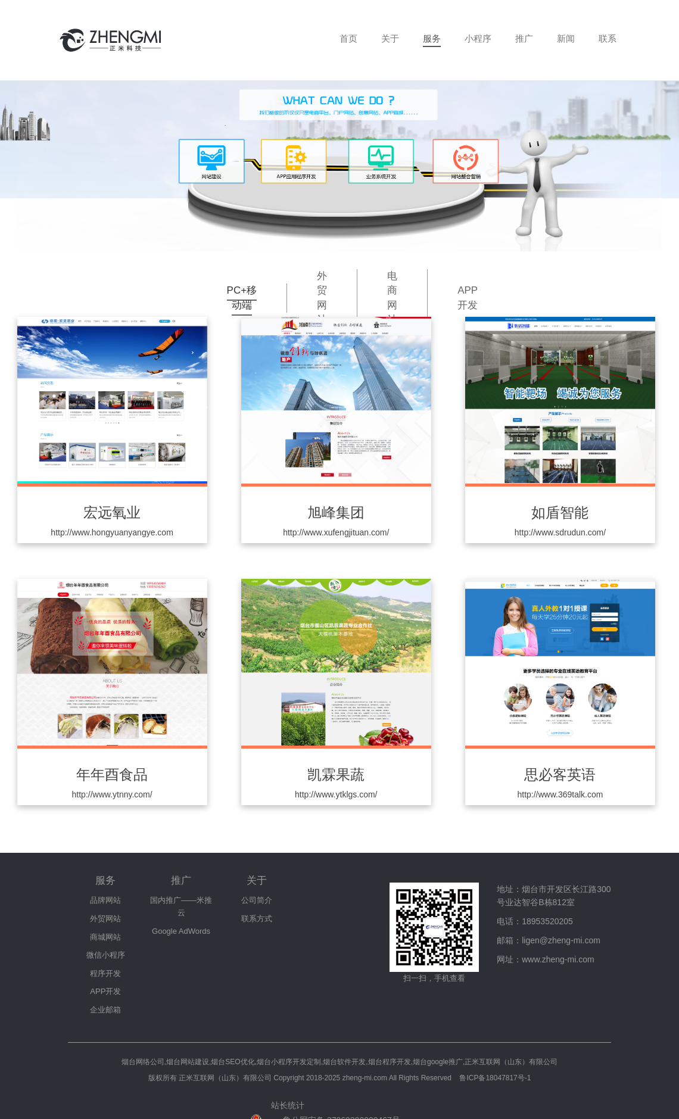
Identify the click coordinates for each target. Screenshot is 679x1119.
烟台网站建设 (187, 1062)
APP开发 (467, 297)
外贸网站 (322, 297)
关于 (390, 38)
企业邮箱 (105, 1009)
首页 (348, 38)
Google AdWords (181, 931)
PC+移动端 (242, 297)
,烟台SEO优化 (232, 1062)
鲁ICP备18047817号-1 (495, 1078)
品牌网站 (105, 900)
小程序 (478, 38)
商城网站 (105, 937)
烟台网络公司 (143, 1062)
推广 (524, 38)
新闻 (566, 38)
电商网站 (392, 297)
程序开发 (105, 973)
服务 (432, 38)
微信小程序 (105, 954)
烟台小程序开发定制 (289, 1062)
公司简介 (256, 900)
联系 (607, 38)
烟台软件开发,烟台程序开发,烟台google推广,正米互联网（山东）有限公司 (440, 1062)
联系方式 (256, 918)
